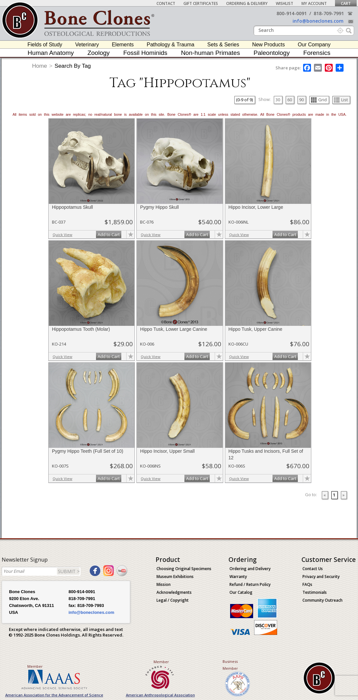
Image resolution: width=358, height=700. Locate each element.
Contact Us (312, 568)
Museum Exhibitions (175, 576)
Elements (123, 44)
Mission (163, 584)
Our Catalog (240, 592)
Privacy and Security (321, 576)
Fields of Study (45, 44)
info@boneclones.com (318, 21)
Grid (319, 100)
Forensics (316, 52)
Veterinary (87, 44)
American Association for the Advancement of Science (54, 694)
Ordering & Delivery (247, 3)
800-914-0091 (291, 13)
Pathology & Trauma (170, 44)
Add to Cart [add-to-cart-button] (109, 234)
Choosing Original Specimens (183, 568)
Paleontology (271, 52)
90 (301, 100)
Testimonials (314, 592)
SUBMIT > (69, 571)
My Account (314, 3)
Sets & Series (223, 44)
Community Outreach (322, 600)
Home (39, 66)
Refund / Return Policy (250, 584)
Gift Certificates (200, 3)
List (341, 100)
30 (277, 100)
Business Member (230, 665)
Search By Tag (73, 66)
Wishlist (284, 3)
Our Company (314, 44)
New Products (268, 44)
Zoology (98, 52)
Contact (165, 3)
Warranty (238, 576)
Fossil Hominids (145, 52)
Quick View (62, 234)
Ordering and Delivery (250, 568)
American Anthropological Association (160, 694)
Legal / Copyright (172, 600)
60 (289, 100)
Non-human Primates (210, 52)
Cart (346, 3)
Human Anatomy (51, 52)
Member (35, 666)
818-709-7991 (329, 13)
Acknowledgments (174, 592)
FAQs (307, 584)
